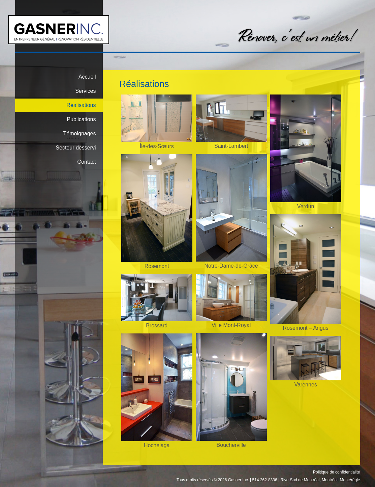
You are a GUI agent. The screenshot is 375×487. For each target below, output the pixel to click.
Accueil (87, 77)
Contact (86, 162)
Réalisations (81, 105)
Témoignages (79, 133)
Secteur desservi (76, 148)
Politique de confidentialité (336, 472)
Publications (81, 119)
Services (85, 91)
